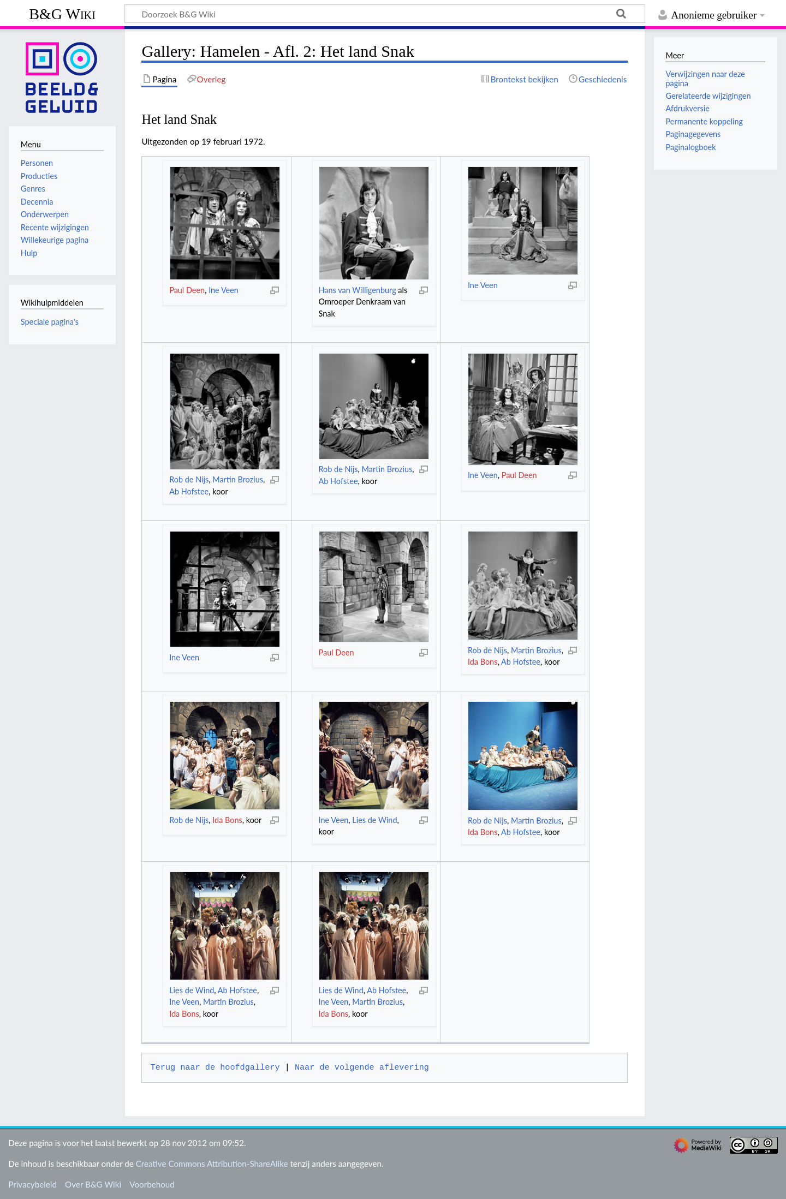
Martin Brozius (237, 479)
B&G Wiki (62, 13)
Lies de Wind (374, 820)
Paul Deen (187, 290)
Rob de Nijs (189, 479)
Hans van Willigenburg (357, 290)
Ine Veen (224, 290)
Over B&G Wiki (93, 1184)
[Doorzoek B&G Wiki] (385, 13)
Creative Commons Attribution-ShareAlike (212, 1163)
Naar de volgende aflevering (362, 1067)
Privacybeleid (32, 1184)
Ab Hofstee (189, 491)
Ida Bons (483, 661)
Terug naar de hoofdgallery (215, 1067)
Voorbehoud (151, 1184)
